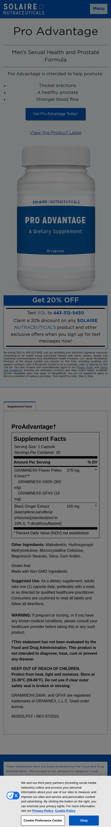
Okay (84, 822)
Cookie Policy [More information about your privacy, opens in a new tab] (65, 812)
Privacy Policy (42, 812)
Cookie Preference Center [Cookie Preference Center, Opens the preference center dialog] (43, 822)
